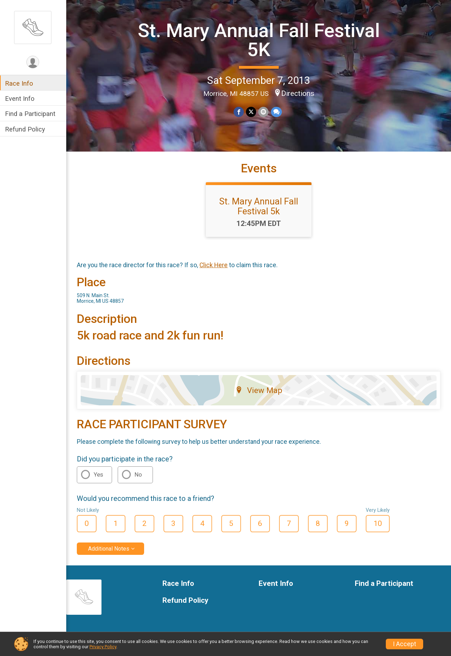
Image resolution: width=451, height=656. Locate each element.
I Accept (404, 644)
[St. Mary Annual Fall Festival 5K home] (33, 27)
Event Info (20, 98)
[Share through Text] (276, 112)
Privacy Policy (102, 646)
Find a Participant (31, 113)
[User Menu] (33, 62)
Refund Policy (26, 129)
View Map (259, 390)
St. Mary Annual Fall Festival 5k (259, 206)
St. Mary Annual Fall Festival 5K (259, 40)
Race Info (20, 83)
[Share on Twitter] (251, 112)
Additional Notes (109, 548)
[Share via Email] (264, 112)
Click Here (214, 265)
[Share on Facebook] (239, 112)
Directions (298, 93)
